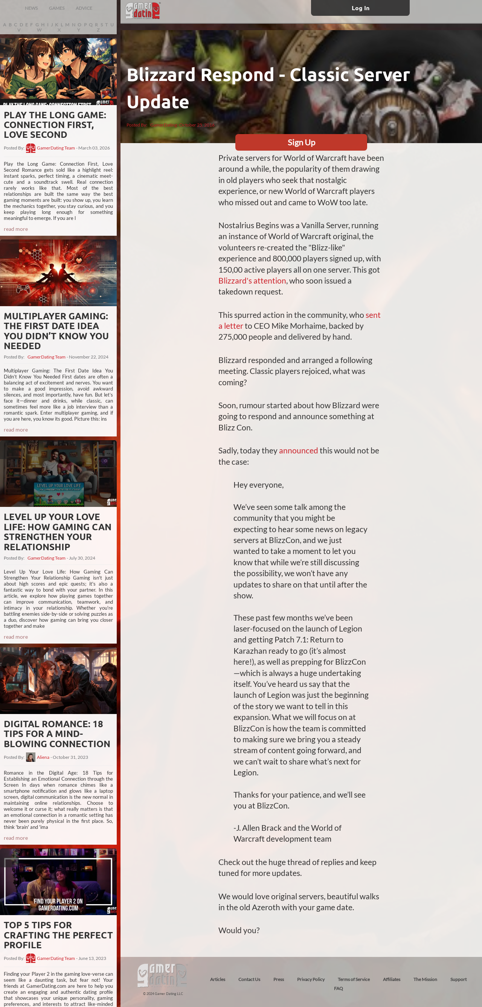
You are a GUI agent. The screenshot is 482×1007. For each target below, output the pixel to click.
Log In (360, 8)
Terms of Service (354, 979)
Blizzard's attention (252, 280)
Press (278, 979)
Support (458, 979)
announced (298, 450)
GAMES (56, 8)
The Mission (425, 979)
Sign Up (301, 142)
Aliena (43, 757)
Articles (217, 979)
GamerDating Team (56, 148)
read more (16, 229)
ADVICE (84, 8)
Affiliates (391, 979)
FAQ (338, 988)
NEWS (31, 8)
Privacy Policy (311, 979)
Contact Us (249, 979)
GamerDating (163, 125)
